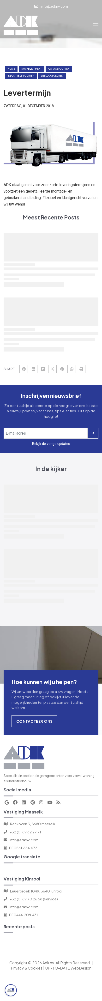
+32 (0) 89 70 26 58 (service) (34, 899)
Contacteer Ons (34, 721)
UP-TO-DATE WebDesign (68, 968)
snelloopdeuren (52, 75)
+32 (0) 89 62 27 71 (25, 832)
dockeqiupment (31, 68)
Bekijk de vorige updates (51, 444)
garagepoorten (59, 68)
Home (11, 68)
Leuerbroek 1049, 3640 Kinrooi (36, 891)
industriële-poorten (20, 75)
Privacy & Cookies (26, 968)
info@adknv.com (24, 840)
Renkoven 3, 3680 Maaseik (32, 824)
